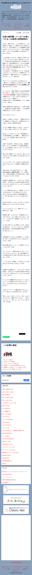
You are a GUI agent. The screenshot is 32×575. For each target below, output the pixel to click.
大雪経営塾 (8, 67)
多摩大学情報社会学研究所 (8, 479)
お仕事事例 (27, 26)
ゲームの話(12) (6, 436)
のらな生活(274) (6, 408)
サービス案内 (7, 26)
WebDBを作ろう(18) (7, 444)
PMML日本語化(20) (7, 433)
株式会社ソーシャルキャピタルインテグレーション (15, 471)
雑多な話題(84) (6, 394)
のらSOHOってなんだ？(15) (9, 403)
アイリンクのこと (17, 26)
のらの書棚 (19, 32)
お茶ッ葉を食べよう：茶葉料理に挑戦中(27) (13, 430)
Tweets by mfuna (16, 562)
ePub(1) (4, 463)
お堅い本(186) (5, 422)
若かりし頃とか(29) (7, 400)
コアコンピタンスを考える (11, 363)
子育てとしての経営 (9, 361)
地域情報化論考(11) (7, 460)
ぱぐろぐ (28, 24)
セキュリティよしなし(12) (8, 449)
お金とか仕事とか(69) (7, 397)
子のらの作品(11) (6, 425)
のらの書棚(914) (6, 411)
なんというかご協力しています (12, 369)
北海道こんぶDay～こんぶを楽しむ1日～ (15, 367)
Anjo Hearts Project (7, 474)
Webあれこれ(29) (6, 441)
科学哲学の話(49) (6, 455)
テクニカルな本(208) (7, 419)
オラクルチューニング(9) (8, 447)
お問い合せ (17, 28)
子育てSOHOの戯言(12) (8, 438)
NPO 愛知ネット (6, 482)
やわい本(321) (5, 416)
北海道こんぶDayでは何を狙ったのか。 (14, 365)
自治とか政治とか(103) (8, 392)
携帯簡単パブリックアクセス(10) (10, 452)
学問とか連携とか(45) (7, 389)
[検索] (12, 380)
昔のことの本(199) (6, 414)
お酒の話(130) (5, 458)
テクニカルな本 (26, 32)
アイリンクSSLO (8, 360)
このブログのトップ (19, 24)
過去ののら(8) (5, 405)
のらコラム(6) (5, 427)
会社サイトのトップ (7, 24)
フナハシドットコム (7, 477)
